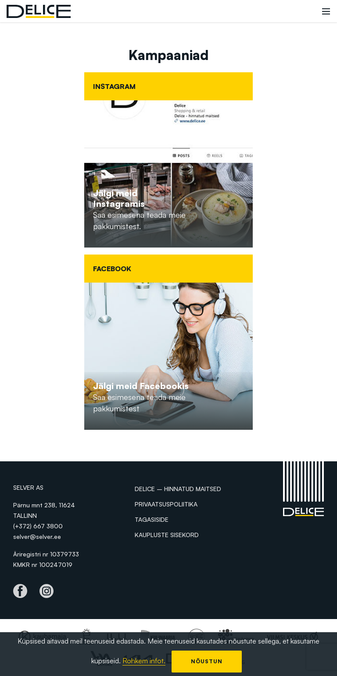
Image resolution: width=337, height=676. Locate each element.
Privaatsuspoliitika (166, 504)
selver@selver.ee (37, 536)
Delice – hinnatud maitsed (178, 488)
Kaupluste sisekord (167, 534)
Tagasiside (151, 519)
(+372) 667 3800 (38, 526)
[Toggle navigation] (326, 11)
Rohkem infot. (143, 660)
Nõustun (206, 661)
